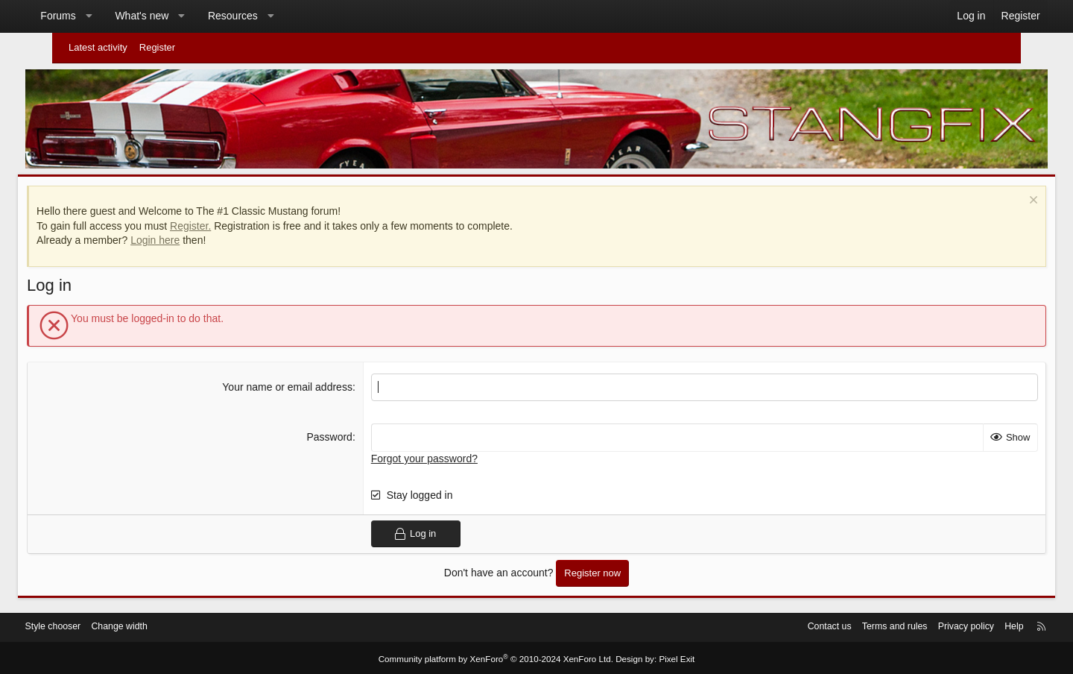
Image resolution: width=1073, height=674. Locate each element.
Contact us (778, 625)
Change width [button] (165, 625)
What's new (176, 16)
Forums (92, 16)
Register (157, 47)
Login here (191, 236)
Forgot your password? (436, 454)
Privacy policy (921, 625)
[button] (123, 16)
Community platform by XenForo (498, 656)
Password (341, 433)
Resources (267, 16)
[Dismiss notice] (995, 197)
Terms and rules (846, 625)
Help (972, 625)
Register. (226, 221)
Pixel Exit (669, 656)
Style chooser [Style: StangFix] (95, 625)
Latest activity (98, 47)
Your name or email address (300, 382)
